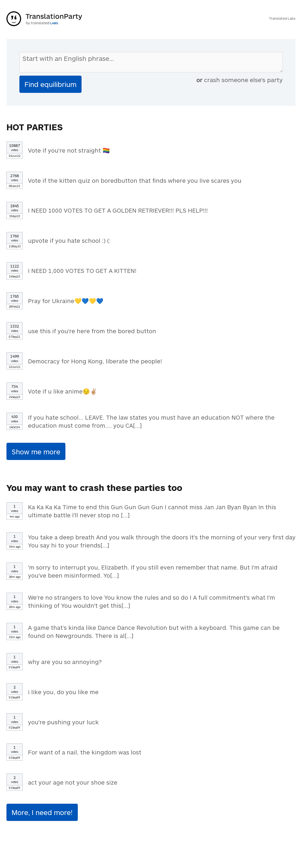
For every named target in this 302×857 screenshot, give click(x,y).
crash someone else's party (243, 79)
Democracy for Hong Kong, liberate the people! (95, 360)
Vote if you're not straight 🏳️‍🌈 (69, 150)
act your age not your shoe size (72, 782)
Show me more (36, 451)
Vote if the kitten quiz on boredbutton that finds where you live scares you (134, 180)
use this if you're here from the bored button (92, 330)
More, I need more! (42, 812)
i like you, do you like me (63, 691)
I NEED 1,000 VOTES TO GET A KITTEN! (82, 270)
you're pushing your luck (63, 721)
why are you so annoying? (65, 661)
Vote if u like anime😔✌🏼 (62, 391)
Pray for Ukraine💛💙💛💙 (65, 300)
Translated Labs (282, 18)
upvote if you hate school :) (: (69, 240)
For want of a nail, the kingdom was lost (84, 752)
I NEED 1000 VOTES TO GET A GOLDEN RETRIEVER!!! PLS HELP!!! (118, 210)
